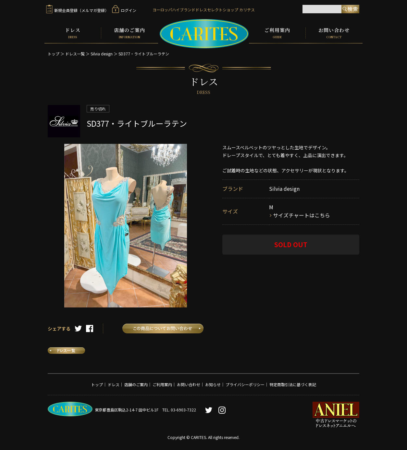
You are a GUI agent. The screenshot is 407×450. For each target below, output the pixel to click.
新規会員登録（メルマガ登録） (77, 10)
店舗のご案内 (129, 33)
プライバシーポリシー (245, 384)
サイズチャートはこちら (301, 215)
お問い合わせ (334, 33)
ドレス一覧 (75, 53)
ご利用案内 (277, 33)
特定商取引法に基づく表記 (292, 384)
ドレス (72, 33)
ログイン (124, 10)
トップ (53, 53)
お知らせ (213, 384)
